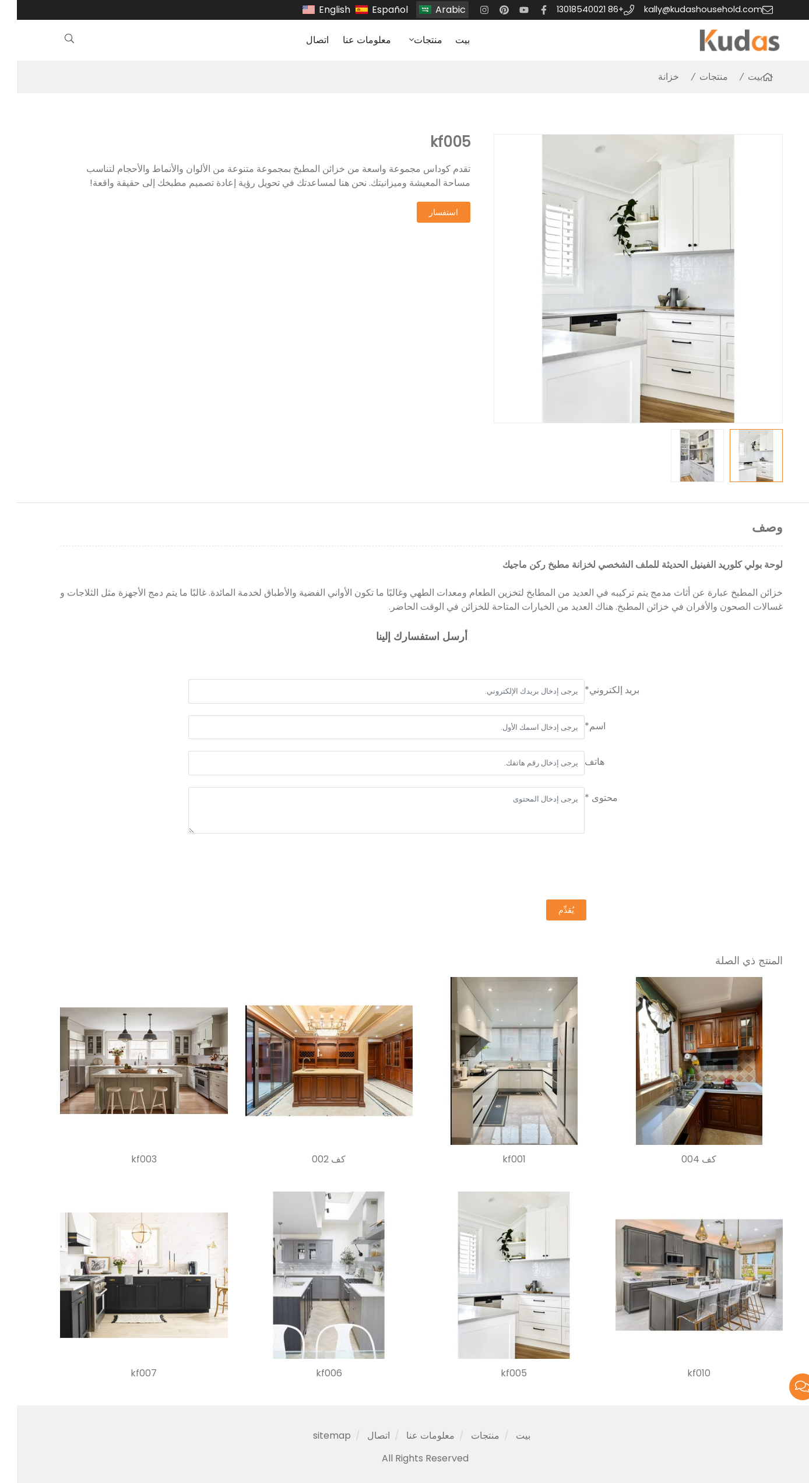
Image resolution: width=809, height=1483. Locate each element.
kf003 (127, 1159)
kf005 (497, 1373)
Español (373, 9)
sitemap (315, 1435)
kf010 (682, 1373)
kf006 (312, 1373)
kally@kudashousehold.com (686, 9)
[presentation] (549, 868)
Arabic (433, 9)
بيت (445, 40)
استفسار (426, 212)
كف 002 (312, 1159)
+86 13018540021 (573, 9)
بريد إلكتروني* (595, 690)
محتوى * (584, 797)
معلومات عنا (350, 40)
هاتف (578, 761)
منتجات (411, 40)
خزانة (651, 76)
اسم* (578, 726)
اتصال (300, 40)
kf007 (127, 1373)
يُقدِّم (549, 910)
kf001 (497, 1159)
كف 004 (681, 1159)
